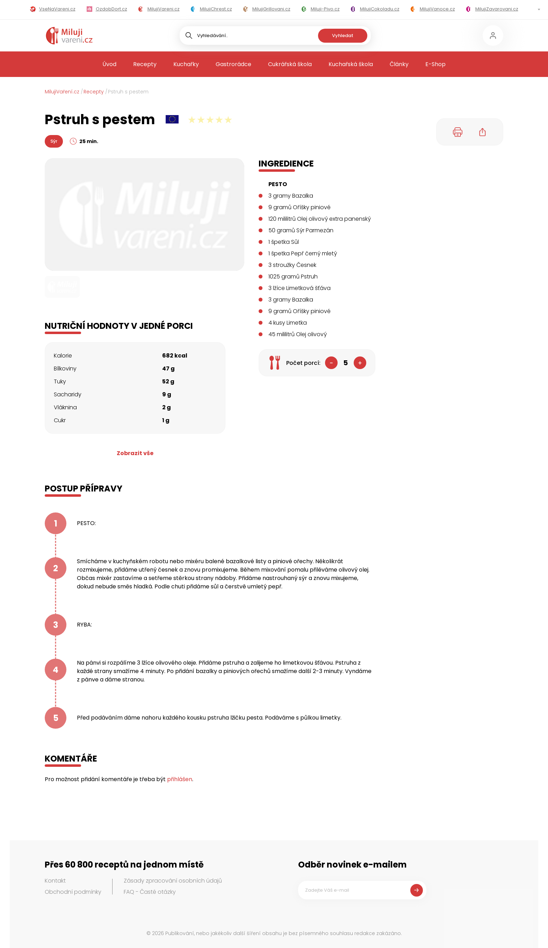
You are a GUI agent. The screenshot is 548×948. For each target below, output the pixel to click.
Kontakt (55, 881)
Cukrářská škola (290, 64)
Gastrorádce (233, 64)
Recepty (145, 64)
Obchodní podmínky (73, 892)
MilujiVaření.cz (62, 91)
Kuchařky (186, 64)
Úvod (109, 64)
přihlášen (179, 779)
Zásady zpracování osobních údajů (173, 881)
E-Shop (435, 64)
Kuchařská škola (351, 64)
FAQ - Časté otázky (150, 892)
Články (399, 64)
